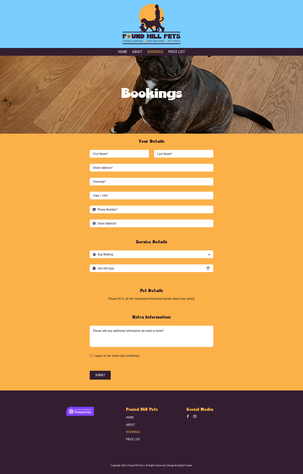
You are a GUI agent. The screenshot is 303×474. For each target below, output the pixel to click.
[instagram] (194, 416)
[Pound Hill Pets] (151, 5)
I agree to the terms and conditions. (117, 356)
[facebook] (187, 416)
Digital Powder (184, 465)
